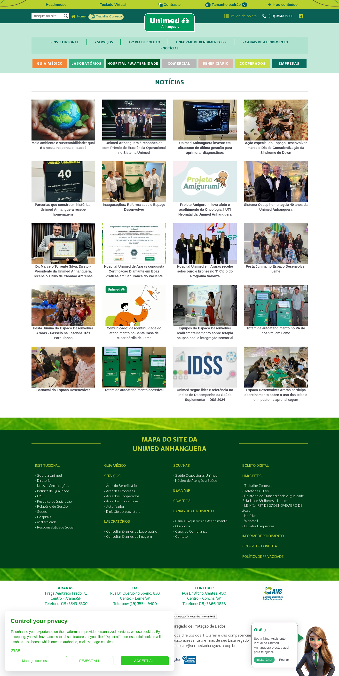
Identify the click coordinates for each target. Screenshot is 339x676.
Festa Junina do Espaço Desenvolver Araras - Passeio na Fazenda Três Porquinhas (63, 312)
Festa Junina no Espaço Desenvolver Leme (276, 248)
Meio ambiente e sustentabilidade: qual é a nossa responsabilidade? (63, 125)
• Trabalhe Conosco (257, 485)
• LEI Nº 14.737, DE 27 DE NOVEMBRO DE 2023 (272, 508)
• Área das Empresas (119, 491)
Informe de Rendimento (263, 536)
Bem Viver (181, 490)
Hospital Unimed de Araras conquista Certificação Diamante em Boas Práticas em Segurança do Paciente (134, 250)
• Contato (180, 536)
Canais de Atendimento (265, 42)
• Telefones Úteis (255, 491)
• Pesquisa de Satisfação (53, 501)
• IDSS (40, 496)
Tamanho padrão (226, 4)
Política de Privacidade (262, 556)
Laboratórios (86, 63)
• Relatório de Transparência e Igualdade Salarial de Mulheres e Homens (273, 498)
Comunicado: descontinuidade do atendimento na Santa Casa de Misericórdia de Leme (134, 312)
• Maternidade (46, 522)
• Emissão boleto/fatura (122, 511)
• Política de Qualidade (52, 491)
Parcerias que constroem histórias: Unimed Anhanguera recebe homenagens (63, 188)
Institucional (65, 42)
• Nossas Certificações (52, 485)
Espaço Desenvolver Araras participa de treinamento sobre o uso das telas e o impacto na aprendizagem (276, 374)
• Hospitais (43, 517)
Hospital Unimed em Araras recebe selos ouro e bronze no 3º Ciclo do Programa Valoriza (205, 250)
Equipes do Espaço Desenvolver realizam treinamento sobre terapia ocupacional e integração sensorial (205, 312)
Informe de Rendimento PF (201, 42)
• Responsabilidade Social (54, 527)
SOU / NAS (181, 465)
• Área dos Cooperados (122, 496)
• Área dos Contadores (121, 501)
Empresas (289, 63)
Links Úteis (251, 476)
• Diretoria (42, 480)
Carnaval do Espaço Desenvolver (63, 369)
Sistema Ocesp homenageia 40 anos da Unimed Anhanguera (276, 186)
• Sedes (41, 511)
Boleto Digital (255, 465)
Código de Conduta (259, 546)
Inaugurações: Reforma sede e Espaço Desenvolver (134, 186)
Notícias (170, 48)
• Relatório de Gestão (51, 506)
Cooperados (252, 63)
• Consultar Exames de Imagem (128, 536)
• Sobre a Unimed (48, 475)
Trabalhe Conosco (106, 16)
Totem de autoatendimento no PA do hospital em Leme (276, 310)
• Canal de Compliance (190, 531)
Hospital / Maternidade (132, 63)
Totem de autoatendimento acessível (134, 369)
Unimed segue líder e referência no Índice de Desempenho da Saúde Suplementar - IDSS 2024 (205, 374)
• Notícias (249, 515)
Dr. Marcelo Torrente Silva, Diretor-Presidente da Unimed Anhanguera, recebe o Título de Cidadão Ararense (63, 250)
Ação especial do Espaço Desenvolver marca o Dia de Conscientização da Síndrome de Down (276, 127)
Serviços (104, 42)
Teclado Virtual (113, 4)
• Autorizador (114, 506)
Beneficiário (216, 63)
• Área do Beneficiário (120, 485)
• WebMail (250, 521)
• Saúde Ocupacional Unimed (195, 475)
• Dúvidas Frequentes (258, 526)
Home (78, 16)
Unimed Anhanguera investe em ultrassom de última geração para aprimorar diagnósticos (205, 127)
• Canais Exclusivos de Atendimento (200, 521)
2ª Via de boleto (240, 16)
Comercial (179, 63)
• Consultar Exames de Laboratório (130, 531)
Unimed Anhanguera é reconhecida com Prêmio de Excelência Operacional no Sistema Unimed (134, 127)
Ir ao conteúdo (283, 4)
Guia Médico (50, 63)
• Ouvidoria (181, 526)
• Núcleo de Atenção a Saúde (195, 480)
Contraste (169, 4)
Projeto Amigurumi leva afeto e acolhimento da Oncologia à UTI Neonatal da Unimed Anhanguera (205, 188)
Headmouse (56, 4)
